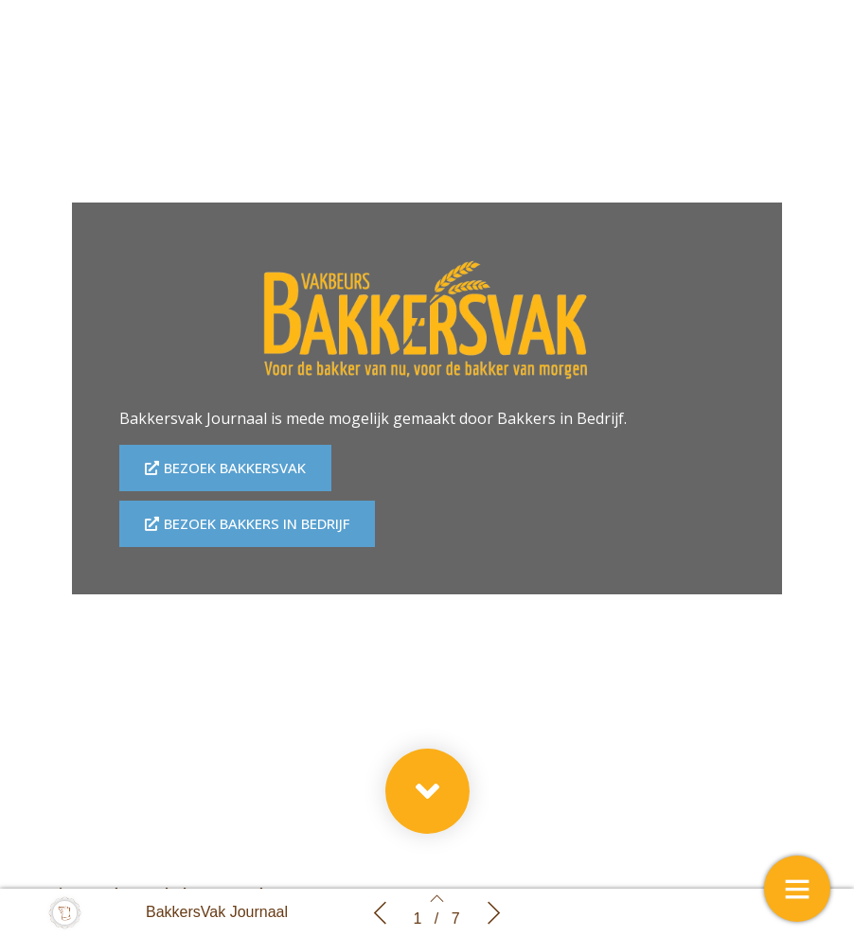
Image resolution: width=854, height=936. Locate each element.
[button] (427, 791)
